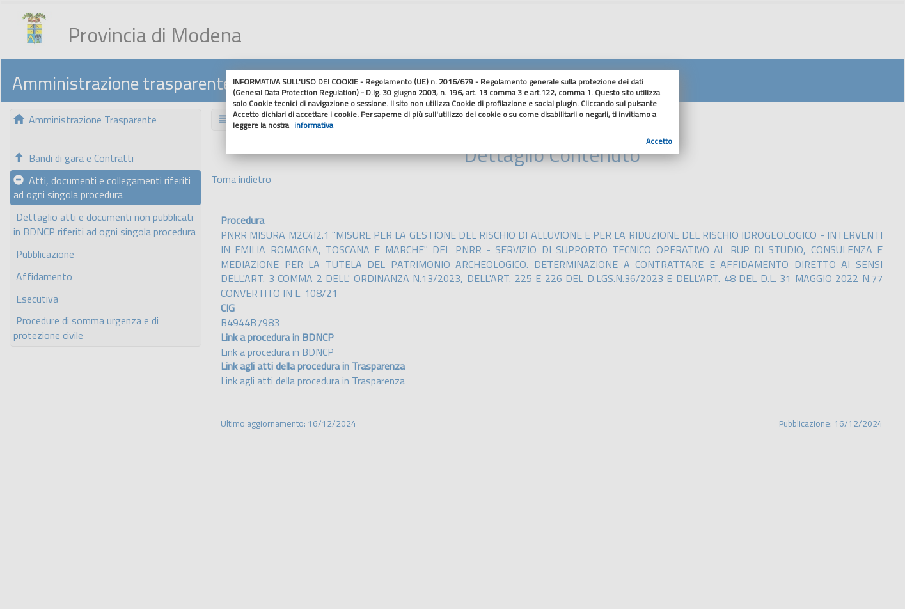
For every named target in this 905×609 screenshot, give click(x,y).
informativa (313, 125)
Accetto (659, 141)
